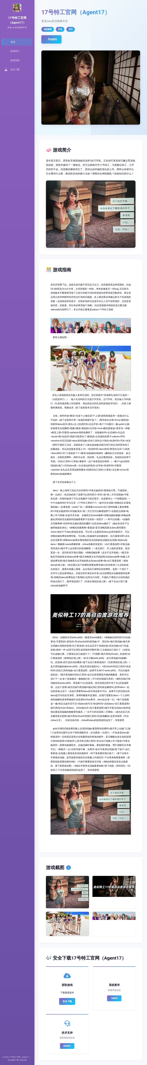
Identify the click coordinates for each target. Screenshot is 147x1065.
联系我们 (67, 1046)
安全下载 (67, 1001)
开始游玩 (52, 39)
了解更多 (114, 998)
